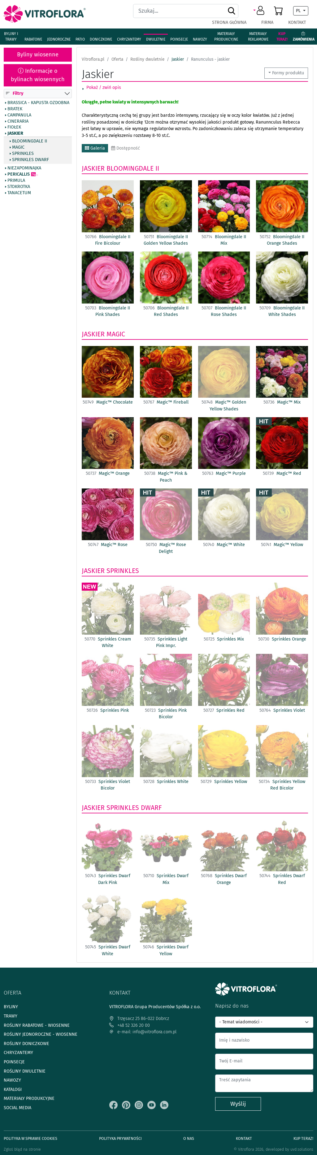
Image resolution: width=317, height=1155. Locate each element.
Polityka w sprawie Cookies (30, 1138)
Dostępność (125, 148)
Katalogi (13, 1089)
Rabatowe (33, 39)
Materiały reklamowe (258, 37)
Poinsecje (179, 39)
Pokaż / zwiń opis (103, 87)
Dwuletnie (155, 39)
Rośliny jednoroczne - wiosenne (40, 1034)
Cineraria (17, 121)
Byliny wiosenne (38, 54)
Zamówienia (304, 37)
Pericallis (18, 174)
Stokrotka (18, 186)
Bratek (14, 108)
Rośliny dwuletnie (25, 1071)
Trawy (10, 1016)
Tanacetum (19, 192)
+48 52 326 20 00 (129, 1025)
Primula (16, 180)
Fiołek (14, 127)
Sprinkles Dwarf (30, 159)
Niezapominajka (24, 168)
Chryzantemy (129, 39)
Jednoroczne (59, 39)
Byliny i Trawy (11, 37)
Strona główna (229, 22)
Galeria (95, 148)
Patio (80, 39)
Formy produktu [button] (288, 73)
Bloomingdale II (29, 141)
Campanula (19, 114)
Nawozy (200, 39)
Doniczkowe (101, 39)
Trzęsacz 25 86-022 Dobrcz (139, 1018)
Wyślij (238, 1103)
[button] (260, 11)
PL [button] (299, 10)
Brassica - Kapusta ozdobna (38, 102)
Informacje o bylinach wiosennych (38, 75)
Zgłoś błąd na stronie (22, 1149)
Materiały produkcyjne (226, 37)
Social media (17, 1107)
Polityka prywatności (120, 1138)
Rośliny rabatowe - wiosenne (37, 1025)
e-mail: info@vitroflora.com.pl (142, 1032)
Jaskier (15, 133)
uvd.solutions (301, 1149)
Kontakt (297, 22)
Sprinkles (23, 153)
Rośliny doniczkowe (26, 1043)
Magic (18, 147)
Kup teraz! (282, 37)
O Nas (188, 1138)
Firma (267, 22)
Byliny (11, 1006)
